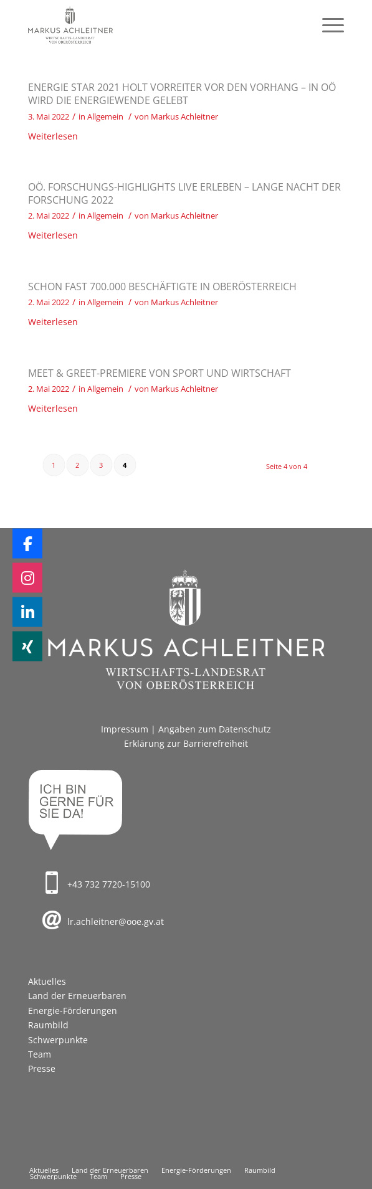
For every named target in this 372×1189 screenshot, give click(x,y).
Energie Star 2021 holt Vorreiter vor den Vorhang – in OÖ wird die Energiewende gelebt (182, 93)
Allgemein (105, 116)
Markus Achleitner (184, 116)
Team (39, 1054)
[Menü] (327, 25)
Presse (41, 1068)
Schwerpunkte (58, 1040)
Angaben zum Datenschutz (214, 729)
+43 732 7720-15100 (108, 884)
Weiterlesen (53, 136)
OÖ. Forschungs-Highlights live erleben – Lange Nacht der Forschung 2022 (184, 193)
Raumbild (48, 1025)
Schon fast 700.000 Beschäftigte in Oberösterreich (162, 286)
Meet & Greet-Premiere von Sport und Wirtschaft (159, 373)
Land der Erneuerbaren (77, 996)
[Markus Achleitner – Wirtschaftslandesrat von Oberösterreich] (154, 25)
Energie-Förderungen (72, 1010)
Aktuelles (47, 981)
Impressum (124, 729)
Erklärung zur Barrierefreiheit (186, 743)
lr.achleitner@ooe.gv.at (115, 921)
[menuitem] (327, 25)
